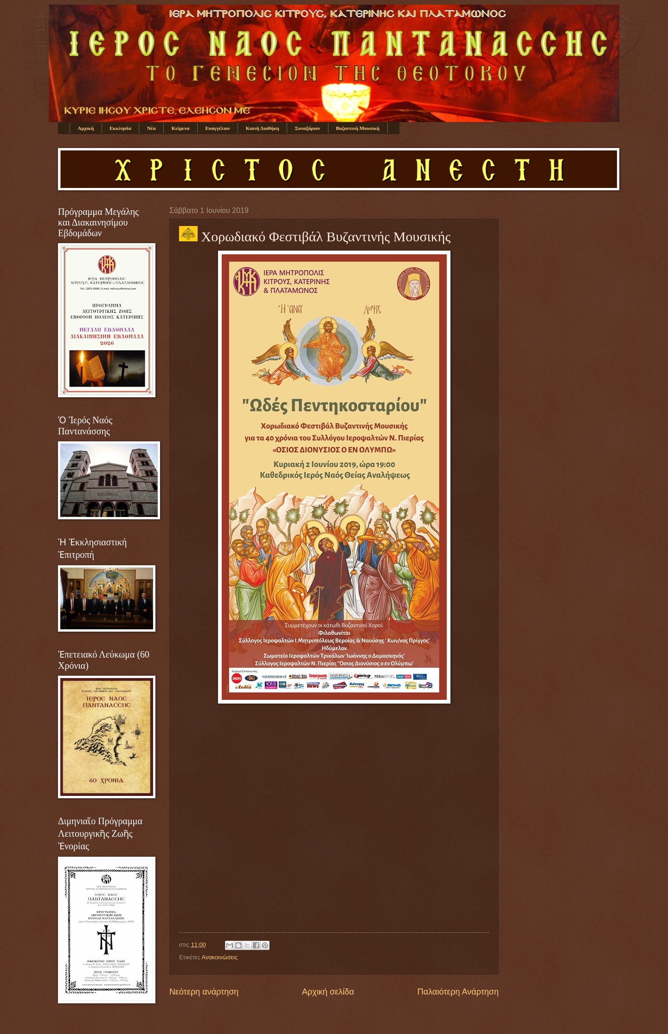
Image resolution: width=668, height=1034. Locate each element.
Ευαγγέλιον (217, 128)
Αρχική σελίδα (328, 991)
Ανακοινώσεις (220, 957)
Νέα (151, 128)
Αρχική (86, 128)
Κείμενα (181, 128)
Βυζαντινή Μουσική (357, 128)
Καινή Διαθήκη (262, 128)
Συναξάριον (307, 128)
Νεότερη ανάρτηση (203, 991)
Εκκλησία (120, 128)
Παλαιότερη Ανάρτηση (458, 991)
